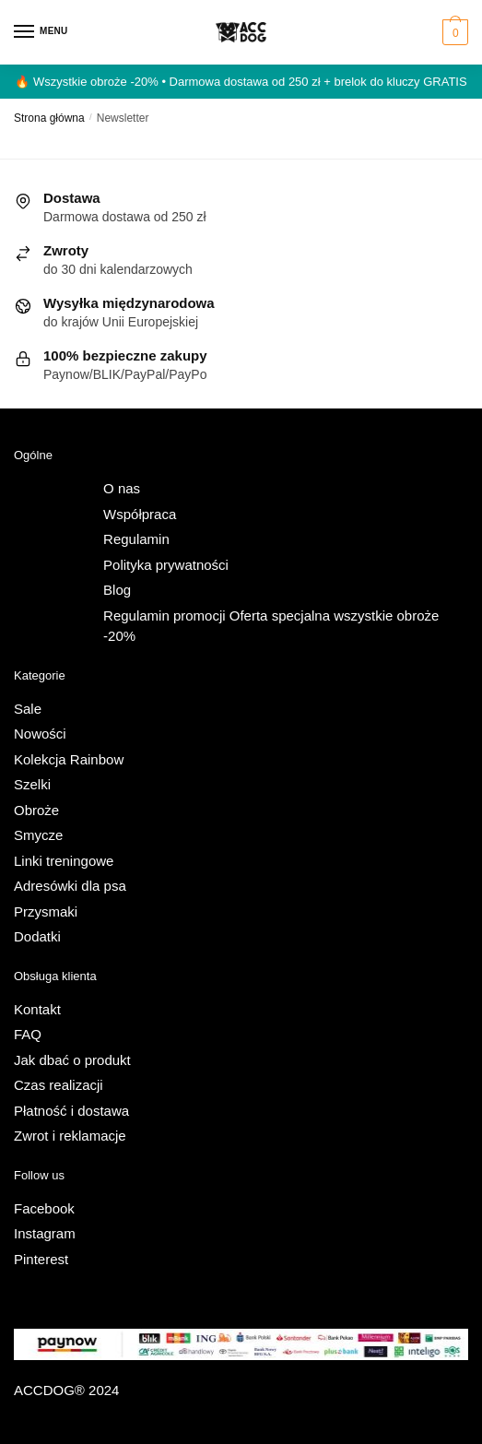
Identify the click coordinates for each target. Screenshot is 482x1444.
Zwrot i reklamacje (70, 1135)
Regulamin (136, 539)
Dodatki (37, 936)
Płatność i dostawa (71, 1111)
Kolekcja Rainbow (68, 759)
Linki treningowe (63, 861)
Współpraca (139, 514)
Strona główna (49, 118)
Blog (117, 590)
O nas (121, 488)
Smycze (38, 835)
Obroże (36, 810)
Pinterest (41, 1259)
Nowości (40, 733)
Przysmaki (45, 911)
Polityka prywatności (166, 565)
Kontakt (37, 1009)
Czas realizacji (58, 1085)
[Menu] (41, 32)
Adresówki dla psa (70, 886)
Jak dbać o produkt (72, 1060)
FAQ (27, 1034)
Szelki (32, 784)
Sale (27, 708)
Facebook (44, 1208)
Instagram (45, 1233)
